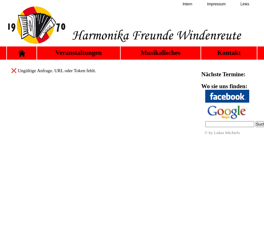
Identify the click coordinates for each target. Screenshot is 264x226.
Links (244, 4)
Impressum (216, 4)
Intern (187, 4)
